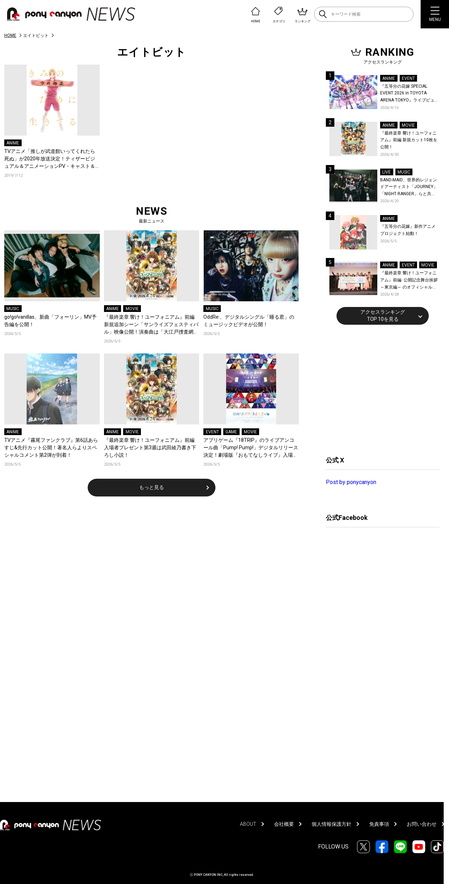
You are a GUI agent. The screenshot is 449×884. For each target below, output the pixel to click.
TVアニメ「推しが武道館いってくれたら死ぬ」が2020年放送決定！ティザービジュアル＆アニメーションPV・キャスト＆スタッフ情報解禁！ (49, 159)
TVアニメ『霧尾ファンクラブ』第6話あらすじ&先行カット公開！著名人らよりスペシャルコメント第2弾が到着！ (51, 447)
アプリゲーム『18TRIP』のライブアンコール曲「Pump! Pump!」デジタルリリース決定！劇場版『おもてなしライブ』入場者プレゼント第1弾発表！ (250, 448)
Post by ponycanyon (351, 482)
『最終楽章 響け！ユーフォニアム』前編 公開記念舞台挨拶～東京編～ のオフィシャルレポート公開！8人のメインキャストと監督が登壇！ (409, 280)
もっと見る (151, 487)
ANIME (12, 143)
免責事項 (379, 824)
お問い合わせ (422, 824)
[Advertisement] (379, 389)
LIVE (386, 172)
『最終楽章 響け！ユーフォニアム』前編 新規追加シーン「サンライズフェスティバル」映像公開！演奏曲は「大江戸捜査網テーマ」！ (151, 325)
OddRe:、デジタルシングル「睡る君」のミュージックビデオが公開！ (248, 320)
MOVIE (132, 308)
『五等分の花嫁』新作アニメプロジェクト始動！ (408, 230)
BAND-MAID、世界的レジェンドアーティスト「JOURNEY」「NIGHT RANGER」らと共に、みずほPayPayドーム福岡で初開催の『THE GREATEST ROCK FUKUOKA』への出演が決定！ (409, 187)
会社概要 (284, 824)
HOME (10, 35)
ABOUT (248, 824)
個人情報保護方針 (331, 824)
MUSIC (12, 308)
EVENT (212, 431)
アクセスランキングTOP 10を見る (382, 315)
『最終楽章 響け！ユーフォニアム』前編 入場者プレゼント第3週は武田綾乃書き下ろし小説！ (150, 447)
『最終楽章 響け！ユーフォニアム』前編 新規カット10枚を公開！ (408, 140)
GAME (231, 431)
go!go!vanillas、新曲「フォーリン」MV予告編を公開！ (50, 320)
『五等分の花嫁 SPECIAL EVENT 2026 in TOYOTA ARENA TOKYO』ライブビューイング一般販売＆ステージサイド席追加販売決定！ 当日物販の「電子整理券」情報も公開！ (409, 94)
